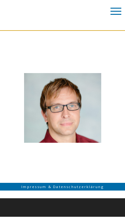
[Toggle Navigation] (115, 11)
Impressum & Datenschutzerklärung (62, 187)
